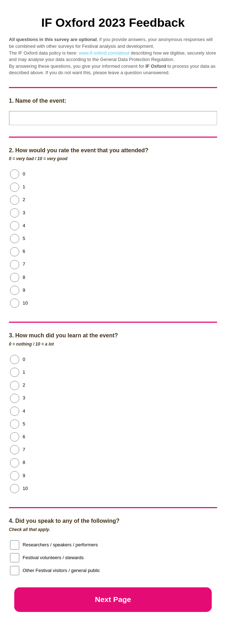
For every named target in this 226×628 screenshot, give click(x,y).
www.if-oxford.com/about (104, 53)
